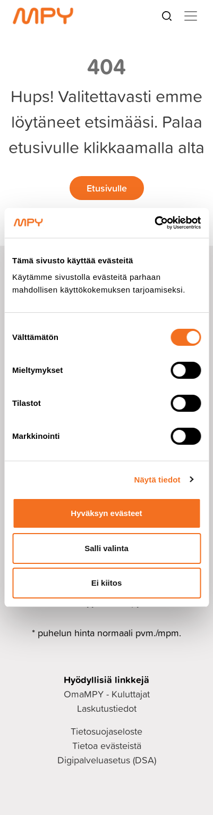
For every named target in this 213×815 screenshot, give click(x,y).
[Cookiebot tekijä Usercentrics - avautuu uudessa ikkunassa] (154, 223)
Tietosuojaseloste (106, 731)
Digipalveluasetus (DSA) (106, 760)
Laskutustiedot (107, 708)
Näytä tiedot (157, 479)
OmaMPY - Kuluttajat (107, 694)
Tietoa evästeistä (106, 745)
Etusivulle (107, 188)
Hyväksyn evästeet (106, 513)
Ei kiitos (106, 582)
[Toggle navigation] (190, 16)
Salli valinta (106, 548)
